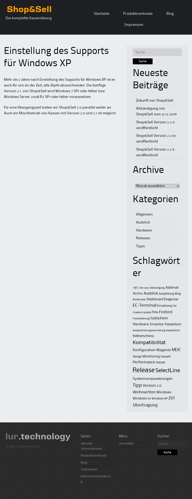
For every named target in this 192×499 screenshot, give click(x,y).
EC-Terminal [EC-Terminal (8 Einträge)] (144, 305)
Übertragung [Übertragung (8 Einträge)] (145, 405)
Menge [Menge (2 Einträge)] (137, 356)
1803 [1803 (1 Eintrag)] (146, 288)
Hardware (144, 230)
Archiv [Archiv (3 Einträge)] (138, 293)
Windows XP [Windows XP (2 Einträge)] (160, 398)
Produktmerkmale (138, 13)
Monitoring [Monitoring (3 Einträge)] (151, 356)
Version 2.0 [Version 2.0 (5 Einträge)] (152, 385)
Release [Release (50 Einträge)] (144, 370)
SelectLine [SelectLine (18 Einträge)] (167, 370)
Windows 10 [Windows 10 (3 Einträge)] (142, 398)
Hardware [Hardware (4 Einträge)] (141, 324)
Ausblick (143, 222)
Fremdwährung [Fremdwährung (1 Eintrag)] (141, 319)
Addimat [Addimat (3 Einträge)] (172, 287)
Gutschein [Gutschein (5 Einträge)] (159, 318)
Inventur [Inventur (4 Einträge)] (157, 324)
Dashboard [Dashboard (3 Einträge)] (155, 299)
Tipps (140, 246)
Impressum (133, 24)
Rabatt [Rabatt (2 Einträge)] (160, 362)
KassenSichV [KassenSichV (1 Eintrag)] (173, 330)
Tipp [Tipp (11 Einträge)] (137, 385)
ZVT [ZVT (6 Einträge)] (172, 398)
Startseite (101, 13)
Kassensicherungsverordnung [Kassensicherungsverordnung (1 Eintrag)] (149, 330)
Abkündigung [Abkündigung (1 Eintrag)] (157, 288)
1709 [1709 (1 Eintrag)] (140, 288)
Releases (143, 238)
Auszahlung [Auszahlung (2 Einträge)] (166, 294)
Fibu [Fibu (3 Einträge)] (155, 312)
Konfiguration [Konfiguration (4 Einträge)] (144, 350)
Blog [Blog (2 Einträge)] (178, 294)
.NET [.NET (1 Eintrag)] (135, 288)
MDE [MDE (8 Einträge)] (176, 350)
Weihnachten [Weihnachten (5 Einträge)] (144, 392)
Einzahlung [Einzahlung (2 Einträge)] (164, 306)
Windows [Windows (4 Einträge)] (163, 392)
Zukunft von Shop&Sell (154, 100)
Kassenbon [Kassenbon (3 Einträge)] (173, 324)
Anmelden (126, 443)
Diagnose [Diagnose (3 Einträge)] (171, 299)
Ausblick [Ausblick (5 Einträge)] (151, 293)
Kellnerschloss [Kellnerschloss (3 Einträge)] (143, 336)
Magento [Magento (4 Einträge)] (163, 350)
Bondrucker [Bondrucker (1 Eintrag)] (139, 299)
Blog (170, 13)
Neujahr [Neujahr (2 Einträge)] (166, 356)
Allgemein (144, 214)
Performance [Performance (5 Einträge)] (144, 362)
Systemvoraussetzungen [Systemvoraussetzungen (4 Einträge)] (153, 378)
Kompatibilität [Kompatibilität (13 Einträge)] (149, 342)
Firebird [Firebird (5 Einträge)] (165, 312)
